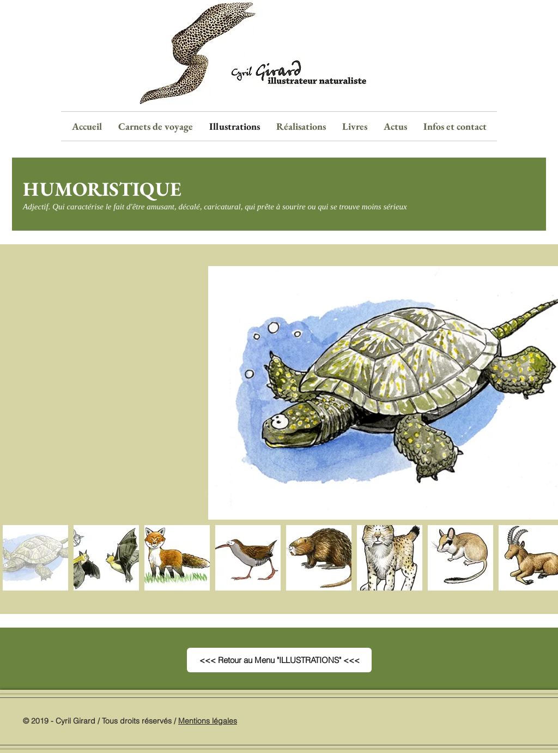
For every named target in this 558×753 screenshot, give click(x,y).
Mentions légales (207, 721)
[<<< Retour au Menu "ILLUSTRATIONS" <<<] (279, 660)
